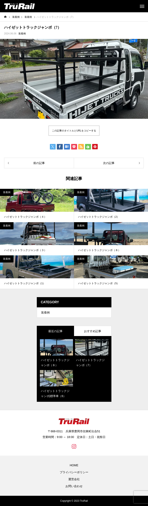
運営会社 (74, 479)
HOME (74, 465)
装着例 (22, 33)
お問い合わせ (74, 486)
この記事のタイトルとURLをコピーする (74, 130)
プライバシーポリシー (74, 472)
